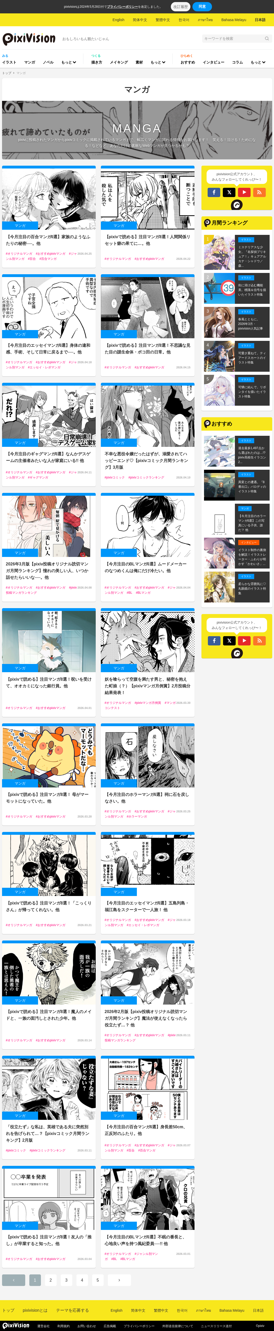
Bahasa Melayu (233, 20)
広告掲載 (110, 1326)
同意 (202, 6)
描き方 (96, 62)
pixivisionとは (35, 1310)
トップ (6, 73)
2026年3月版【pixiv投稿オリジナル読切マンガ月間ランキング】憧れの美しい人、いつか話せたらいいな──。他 (47, 571)
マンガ (29, 62)
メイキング (119, 62)
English (119, 20)
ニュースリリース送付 (216, 1326)
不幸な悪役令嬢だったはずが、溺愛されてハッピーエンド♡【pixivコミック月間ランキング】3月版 (146, 460)
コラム (237, 62)
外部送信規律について (177, 1326)
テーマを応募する (72, 1310)
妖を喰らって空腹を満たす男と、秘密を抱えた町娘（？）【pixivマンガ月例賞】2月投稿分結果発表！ (147, 686)
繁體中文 (163, 20)
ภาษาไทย (205, 20)
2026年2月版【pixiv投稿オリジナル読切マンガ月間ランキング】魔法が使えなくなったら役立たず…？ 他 (146, 1018)
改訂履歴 (180, 7)
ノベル (48, 62)
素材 (139, 62)
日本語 (260, 20)
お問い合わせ (86, 1326)
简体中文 (140, 20)
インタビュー (213, 62)
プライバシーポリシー (122, 6)
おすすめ (188, 62)
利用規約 (63, 1326)
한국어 (184, 20)
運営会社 (43, 1326)
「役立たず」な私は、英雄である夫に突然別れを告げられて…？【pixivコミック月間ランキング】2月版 (47, 1133)
